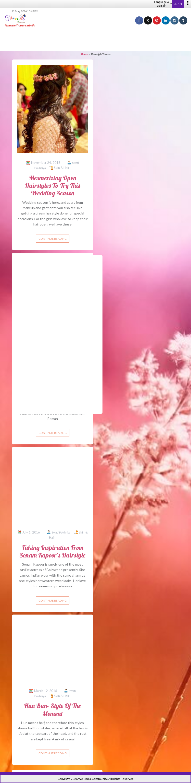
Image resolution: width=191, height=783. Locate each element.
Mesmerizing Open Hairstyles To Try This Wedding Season (52, 185)
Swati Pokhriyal (61, 532)
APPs (178, 4)
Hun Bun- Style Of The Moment (52, 709)
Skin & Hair (61, 168)
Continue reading (52, 238)
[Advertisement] (95, 39)
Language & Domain (163, 3)
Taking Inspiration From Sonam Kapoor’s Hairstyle (52, 551)
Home (84, 54)
